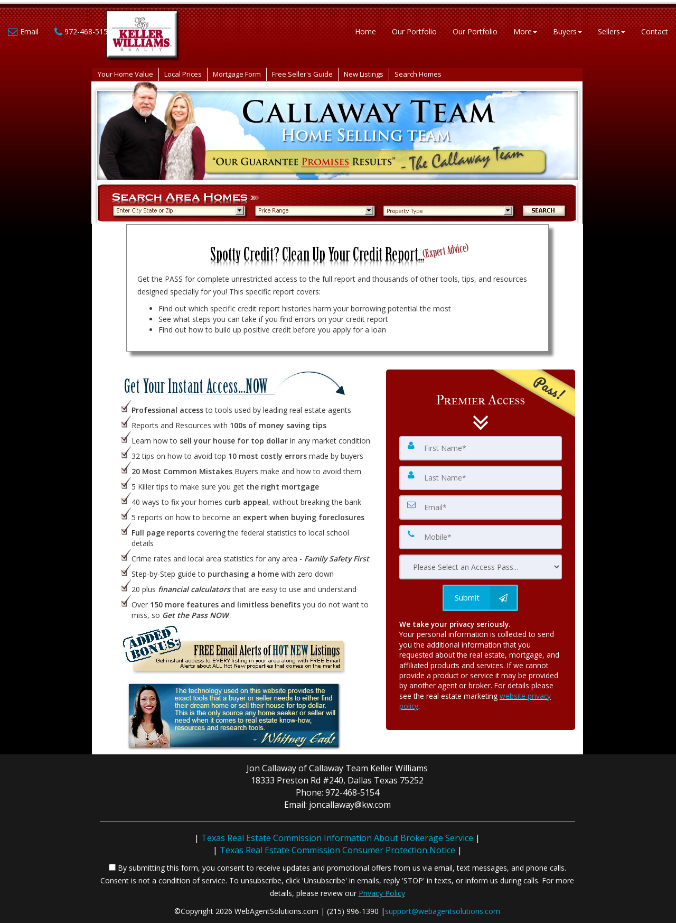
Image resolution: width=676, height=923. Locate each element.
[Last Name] (480, 478)
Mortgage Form (237, 74)
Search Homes (418, 74)
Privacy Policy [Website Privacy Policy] (382, 893)
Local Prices (183, 74)
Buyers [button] (567, 31)
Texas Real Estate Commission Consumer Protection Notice (337, 850)
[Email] (480, 507)
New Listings (363, 74)
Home (365, 31)
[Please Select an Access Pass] (480, 567)
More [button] (525, 31)
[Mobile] (480, 537)
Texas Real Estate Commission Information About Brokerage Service (337, 838)
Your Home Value (125, 74)
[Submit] (480, 598)
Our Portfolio (414, 31)
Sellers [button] (611, 31)
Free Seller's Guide (302, 74)
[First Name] (480, 448)
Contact (654, 31)
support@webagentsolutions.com (442, 911)
